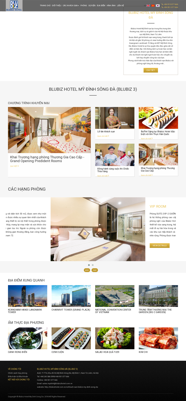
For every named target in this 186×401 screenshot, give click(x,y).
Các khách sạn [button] (71, 5)
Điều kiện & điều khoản (18, 376)
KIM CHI (143, 352)
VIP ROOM (17, 206)
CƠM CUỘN (58, 352)
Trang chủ (45, 5)
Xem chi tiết (103, 136)
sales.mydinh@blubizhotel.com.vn (57, 383)
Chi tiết (150, 70)
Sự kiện (92, 5)
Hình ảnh (111, 5)
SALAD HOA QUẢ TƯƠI (107, 352)
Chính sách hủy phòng (17, 373)
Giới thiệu (56, 5)
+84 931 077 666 (171, 7)
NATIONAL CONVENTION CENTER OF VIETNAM (113, 311)
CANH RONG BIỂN (17, 352)
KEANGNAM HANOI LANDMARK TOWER (25, 311)
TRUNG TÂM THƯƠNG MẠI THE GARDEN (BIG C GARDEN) (155, 311)
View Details (19, 245)
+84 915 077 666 (171, 4)
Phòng (84, 5)
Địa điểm (101, 5)
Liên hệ (120, 5)
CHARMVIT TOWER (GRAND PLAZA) (71, 309)
